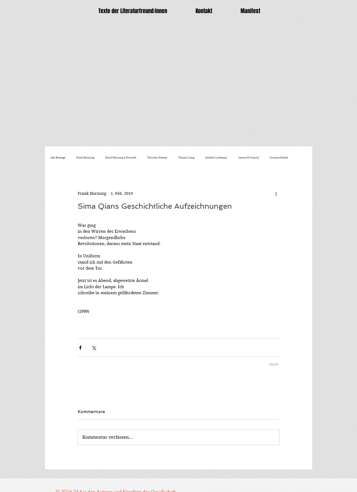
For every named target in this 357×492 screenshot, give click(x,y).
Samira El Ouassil (248, 157)
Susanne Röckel (279, 157)
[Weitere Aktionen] (276, 193)
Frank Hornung (85, 157)
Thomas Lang (186, 157)
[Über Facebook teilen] (80, 347)
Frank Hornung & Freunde (120, 157)
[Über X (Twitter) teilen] (93, 347)
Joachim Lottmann (216, 157)
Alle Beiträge (57, 157)
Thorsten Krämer (157, 157)
